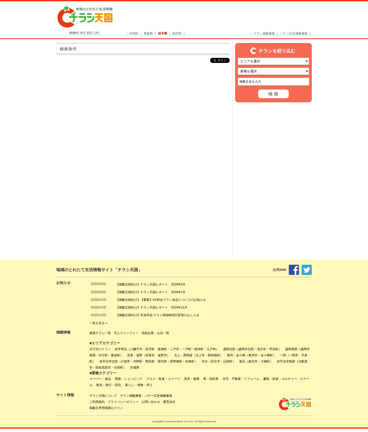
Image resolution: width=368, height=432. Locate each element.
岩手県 (162, 33)
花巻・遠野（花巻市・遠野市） (148, 355)
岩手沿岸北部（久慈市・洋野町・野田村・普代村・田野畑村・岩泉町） (148, 361)
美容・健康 (191, 379)
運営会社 (169, 402)
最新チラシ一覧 (100, 333)
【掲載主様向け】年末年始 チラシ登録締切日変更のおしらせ (157, 315)
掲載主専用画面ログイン (106, 408)
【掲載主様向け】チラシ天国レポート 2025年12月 (151, 307)
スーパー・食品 (100, 379)
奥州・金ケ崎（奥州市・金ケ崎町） (251, 355)
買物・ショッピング (128, 379)
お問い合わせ (151, 402)
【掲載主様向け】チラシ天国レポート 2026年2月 (151, 284)
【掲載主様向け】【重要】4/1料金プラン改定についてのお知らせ (161, 300)
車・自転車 (210, 379)
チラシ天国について (103, 395)
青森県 (148, 33)
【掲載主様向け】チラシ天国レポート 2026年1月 (151, 292)
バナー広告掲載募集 (294, 33)
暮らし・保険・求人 (139, 385)
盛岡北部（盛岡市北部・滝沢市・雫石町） (252, 349)
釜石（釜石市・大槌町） (256, 361)
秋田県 (176, 33)
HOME (134, 33)
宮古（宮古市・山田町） (218, 361)
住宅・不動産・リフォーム (241, 379)
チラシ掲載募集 (264, 33)
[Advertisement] (221, 17)
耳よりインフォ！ (126, 333)
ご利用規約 (97, 402)
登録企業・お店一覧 (155, 333)
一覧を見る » (98, 323)
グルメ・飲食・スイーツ (163, 379)
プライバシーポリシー (123, 402)
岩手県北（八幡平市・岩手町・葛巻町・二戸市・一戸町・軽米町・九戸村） (167, 349)
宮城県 (134, 367)
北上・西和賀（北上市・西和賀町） (198, 355)
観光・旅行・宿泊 (108, 385)
